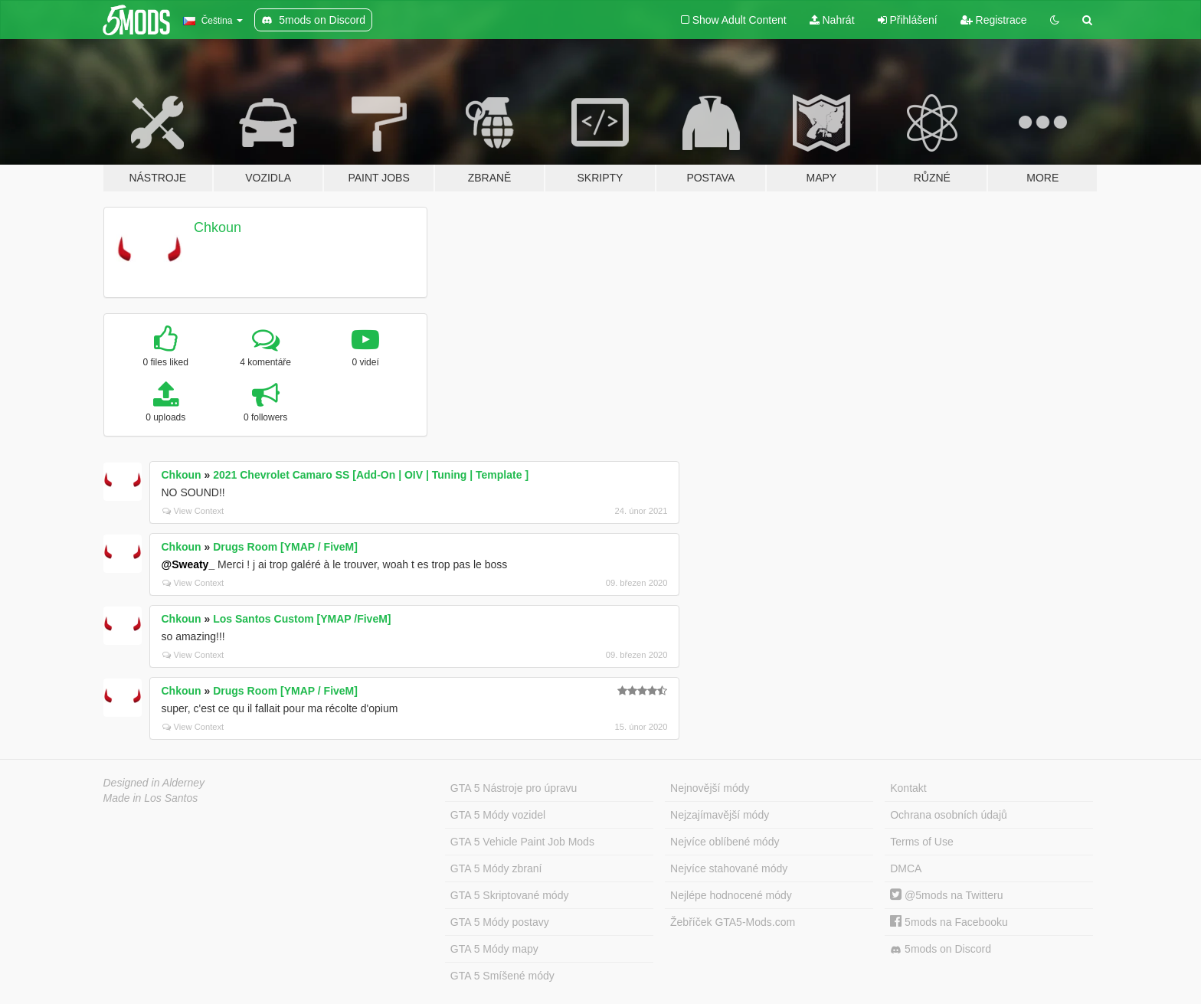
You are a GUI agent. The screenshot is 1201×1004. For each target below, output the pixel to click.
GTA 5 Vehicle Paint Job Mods (522, 842)
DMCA (905, 868)
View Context (193, 510)
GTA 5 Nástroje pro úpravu (513, 788)
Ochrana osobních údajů (948, 815)
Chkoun (217, 227)
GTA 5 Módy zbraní (496, 868)
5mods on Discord (940, 949)
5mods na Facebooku (949, 922)
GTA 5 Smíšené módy (502, 976)
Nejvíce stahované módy (728, 868)
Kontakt (908, 788)
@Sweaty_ (188, 564)
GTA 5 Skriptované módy (509, 895)
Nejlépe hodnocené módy (731, 895)
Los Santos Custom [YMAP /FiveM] (302, 619)
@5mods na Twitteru (946, 895)
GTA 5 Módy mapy (494, 949)
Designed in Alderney (154, 783)
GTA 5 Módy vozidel (497, 815)
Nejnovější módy (710, 788)
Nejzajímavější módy (719, 815)
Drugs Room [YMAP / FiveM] (285, 547)
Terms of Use (921, 842)
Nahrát (832, 20)
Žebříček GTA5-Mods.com (732, 922)
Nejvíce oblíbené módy (724, 842)
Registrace (993, 20)
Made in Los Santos (150, 798)
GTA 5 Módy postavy (499, 922)
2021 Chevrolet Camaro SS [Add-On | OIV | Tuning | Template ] (371, 475)
